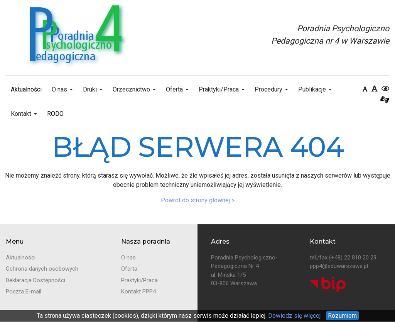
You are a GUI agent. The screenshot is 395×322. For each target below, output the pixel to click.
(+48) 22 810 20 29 (352, 257)
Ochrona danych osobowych (42, 268)
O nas (59, 89)
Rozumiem (342, 315)
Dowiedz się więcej (294, 315)
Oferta (174, 89)
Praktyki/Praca (219, 89)
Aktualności (26, 89)
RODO (55, 113)
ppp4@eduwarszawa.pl (339, 266)
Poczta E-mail (23, 291)
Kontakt (21, 113)
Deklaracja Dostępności (35, 280)
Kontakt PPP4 (138, 291)
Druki (90, 89)
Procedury (268, 89)
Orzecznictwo (131, 89)
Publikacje (312, 89)
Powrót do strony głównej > (198, 200)
